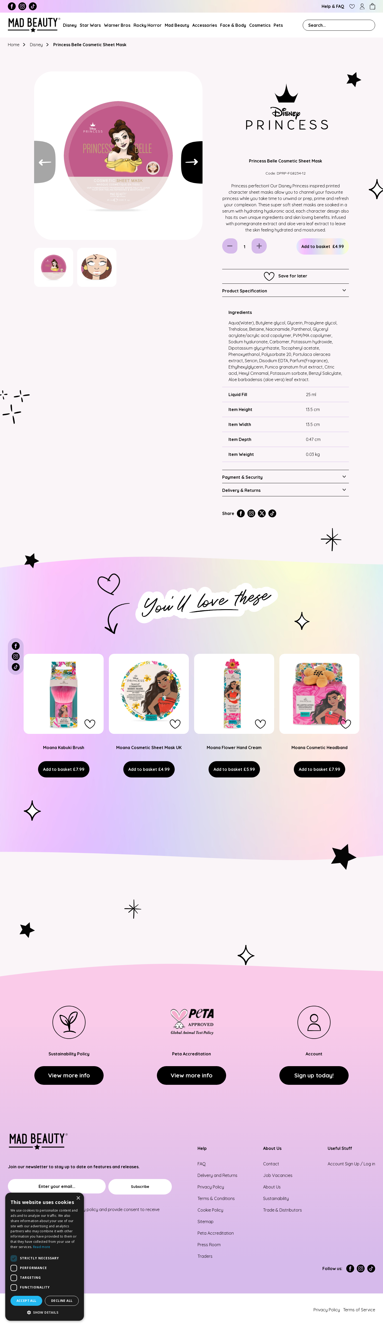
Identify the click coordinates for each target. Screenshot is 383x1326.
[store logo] (34, 25)
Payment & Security (242, 477)
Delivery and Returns (217, 1175)
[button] (90, 724)
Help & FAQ (333, 6)
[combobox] (339, 25)
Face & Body (233, 25)
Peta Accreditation (216, 1233)
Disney (70, 25)
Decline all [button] (61, 1300)
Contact (271, 1163)
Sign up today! (314, 1075)
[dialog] (44, 1257)
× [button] (78, 1198)
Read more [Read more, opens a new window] (41, 1247)
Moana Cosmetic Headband (319, 747)
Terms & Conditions (216, 1198)
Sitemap (206, 1221)
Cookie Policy (210, 1210)
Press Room (209, 1244)
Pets (278, 25)
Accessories (204, 25)
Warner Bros (117, 25)
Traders (205, 1256)
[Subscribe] (140, 1187)
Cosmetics (259, 25)
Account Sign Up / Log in (351, 1163)
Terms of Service (359, 1309)
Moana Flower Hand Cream (234, 747)
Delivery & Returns (241, 490)
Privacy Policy (211, 1187)
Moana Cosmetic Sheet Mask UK (149, 747)
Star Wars (90, 25)
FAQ (202, 1163)
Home (14, 44)
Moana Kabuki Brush (63, 747)
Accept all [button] (26, 1300)
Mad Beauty (177, 25)
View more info (69, 1075)
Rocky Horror (148, 25)
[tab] (285, 290)
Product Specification (244, 290)
